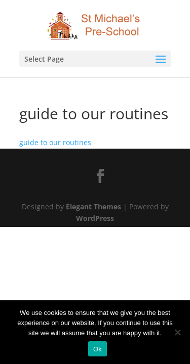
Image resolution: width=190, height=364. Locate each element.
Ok (97, 349)
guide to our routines (55, 142)
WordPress (95, 218)
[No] (177, 332)
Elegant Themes (93, 206)
